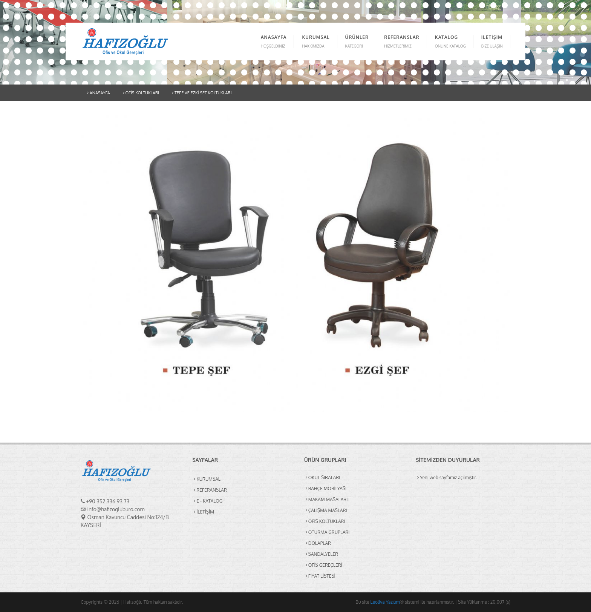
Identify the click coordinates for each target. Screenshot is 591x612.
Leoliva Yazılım (385, 602)
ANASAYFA (98, 93)
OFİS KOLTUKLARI (141, 93)
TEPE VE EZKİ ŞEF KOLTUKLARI (201, 93)
